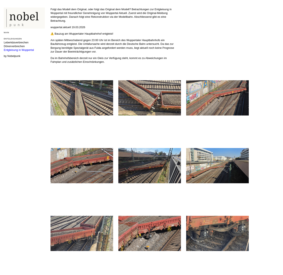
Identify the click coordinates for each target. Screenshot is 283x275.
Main (6, 32)
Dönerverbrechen (14, 46)
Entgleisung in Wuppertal (19, 49)
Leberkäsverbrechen (16, 42)
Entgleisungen (13, 39)
